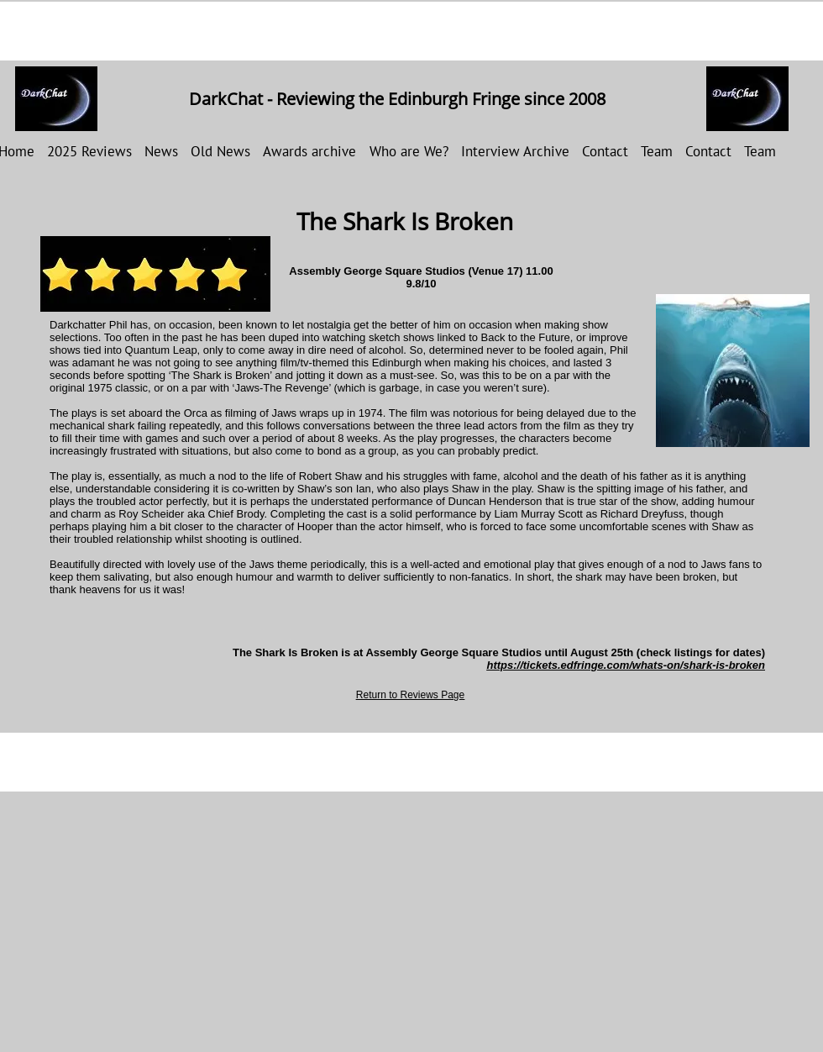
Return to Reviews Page (410, 695)
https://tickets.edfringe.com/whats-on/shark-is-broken (625, 665)
